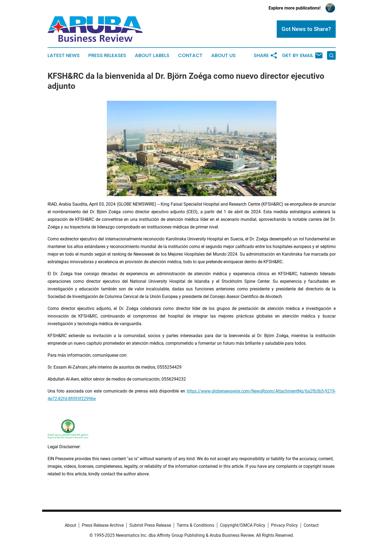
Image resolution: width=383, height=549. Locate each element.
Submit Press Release (150, 525)
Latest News (64, 55)
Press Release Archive (103, 525)
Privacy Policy (284, 525)
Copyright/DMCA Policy (242, 525)
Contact (190, 55)
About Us (223, 55)
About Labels (152, 55)
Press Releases (107, 55)
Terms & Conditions (195, 525)
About (70, 525)
